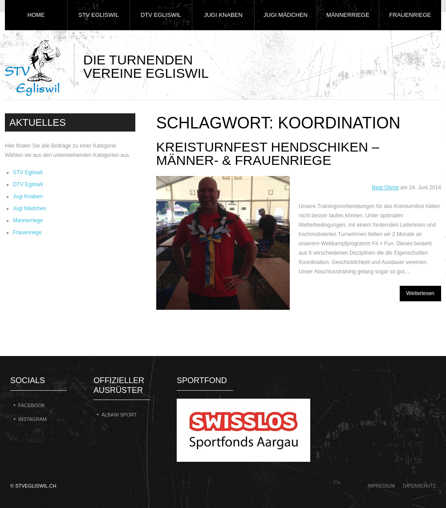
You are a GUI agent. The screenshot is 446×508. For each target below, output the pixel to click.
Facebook (31, 405)
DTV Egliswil (161, 15)
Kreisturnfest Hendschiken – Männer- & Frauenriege (267, 154)
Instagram (32, 419)
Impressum (381, 486)
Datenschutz (419, 486)
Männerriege (347, 15)
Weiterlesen (420, 293)
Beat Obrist (385, 187)
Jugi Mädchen (286, 15)
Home (36, 15)
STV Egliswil (98, 15)
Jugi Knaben (223, 15)
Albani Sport (119, 414)
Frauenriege (410, 15)
